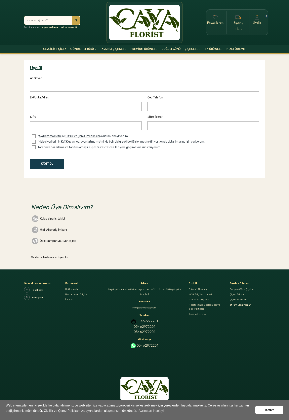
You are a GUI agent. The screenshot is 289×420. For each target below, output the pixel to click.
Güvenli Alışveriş (198, 289)
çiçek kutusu (48, 27)
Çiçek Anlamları (238, 301)
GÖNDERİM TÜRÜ (82, 49)
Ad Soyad (36, 78)
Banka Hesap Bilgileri (76, 295)
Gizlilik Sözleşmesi (199, 301)
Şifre (33, 117)
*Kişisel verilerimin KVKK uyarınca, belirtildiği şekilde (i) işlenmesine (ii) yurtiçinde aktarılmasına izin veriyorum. (121, 142)
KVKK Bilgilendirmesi (200, 295)
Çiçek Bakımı (237, 295)
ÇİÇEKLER (191, 49)
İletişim (69, 301)
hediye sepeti (63, 27)
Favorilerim (215, 20)
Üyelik (257, 20)
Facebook (33, 290)
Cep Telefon (155, 97)
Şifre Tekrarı (155, 117)
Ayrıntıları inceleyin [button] (152, 413)
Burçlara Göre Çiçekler (242, 289)
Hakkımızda (71, 289)
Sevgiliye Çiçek (54, 49)
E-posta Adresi (39, 97)
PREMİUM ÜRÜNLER (143, 49)
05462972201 (147, 321)
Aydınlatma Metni (50, 136)
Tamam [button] (269, 411)
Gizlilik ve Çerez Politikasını (82, 136)
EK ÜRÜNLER (213, 49)
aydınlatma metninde (94, 141)
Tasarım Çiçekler (113, 49)
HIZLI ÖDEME (235, 49)
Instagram (34, 297)
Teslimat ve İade (197, 318)
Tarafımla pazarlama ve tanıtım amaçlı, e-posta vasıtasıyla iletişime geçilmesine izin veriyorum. (99, 147)
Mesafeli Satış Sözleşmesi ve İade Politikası (204, 310)
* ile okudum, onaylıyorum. (83, 136)
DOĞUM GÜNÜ (171, 49)
